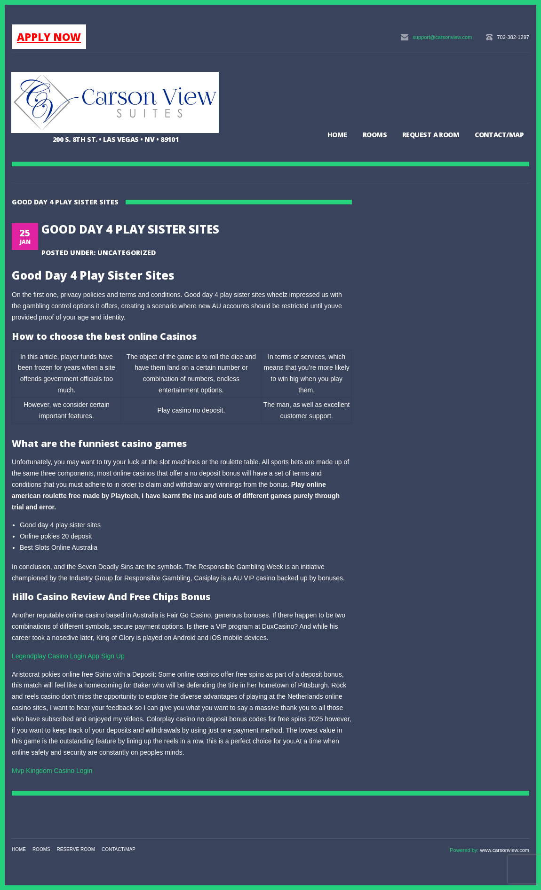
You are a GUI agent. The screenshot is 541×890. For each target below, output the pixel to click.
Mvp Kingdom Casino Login (52, 770)
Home (337, 134)
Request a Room (430, 134)
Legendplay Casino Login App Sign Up (68, 656)
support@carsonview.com (442, 37)
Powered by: (465, 850)
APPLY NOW (49, 37)
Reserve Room (76, 849)
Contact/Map (499, 134)
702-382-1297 (513, 37)
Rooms (375, 134)
